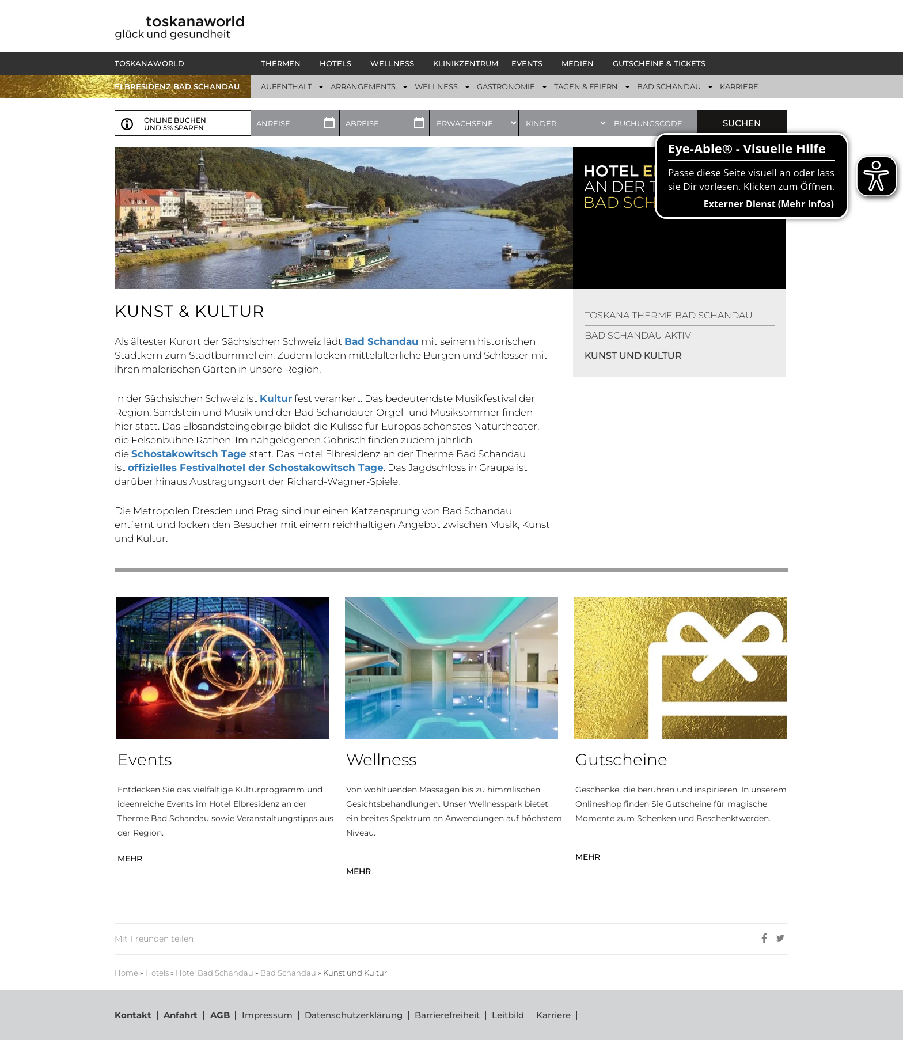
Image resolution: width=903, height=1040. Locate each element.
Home (126, 973)
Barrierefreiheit (446, 1014)
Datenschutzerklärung (353, 1014)
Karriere (553, 1014)
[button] (283, 63)
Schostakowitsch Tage (190, 454)
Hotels (157, 973)
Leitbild (507, 1014)
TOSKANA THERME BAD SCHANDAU (669, 315)
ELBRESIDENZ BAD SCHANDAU (177, 86)
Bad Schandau (288, 973)
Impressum (266, 1014)
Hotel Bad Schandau (214, 973)
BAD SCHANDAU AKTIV (638, 335)
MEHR (129, 858)
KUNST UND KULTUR (633, 355)
